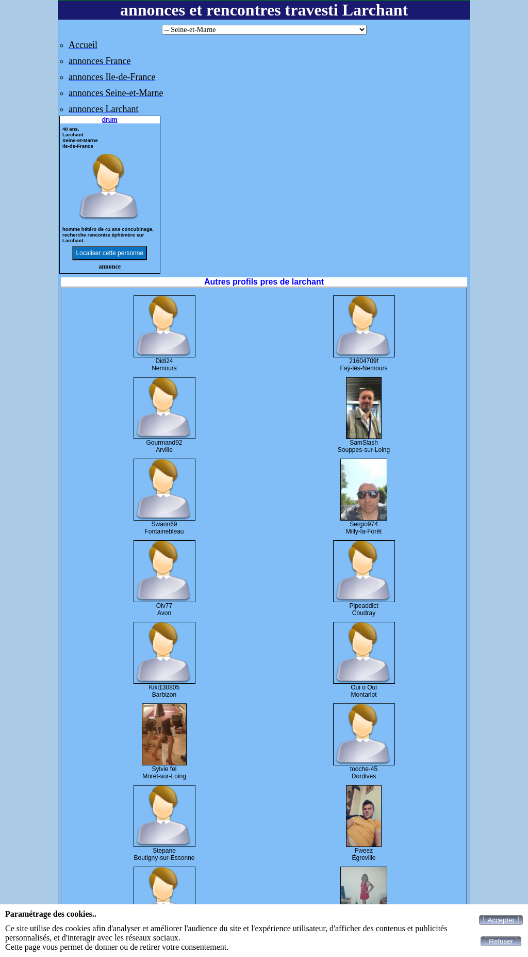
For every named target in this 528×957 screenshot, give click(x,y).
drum (110, 119)
